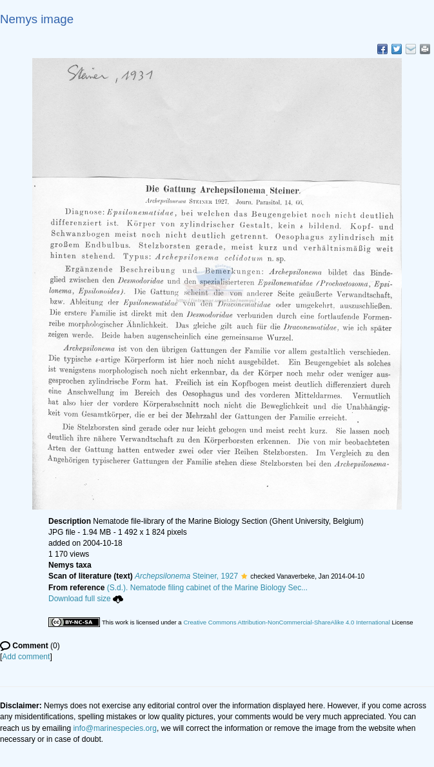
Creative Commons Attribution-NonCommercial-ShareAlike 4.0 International (286, 622)
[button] (244, 576)
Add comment (26, 656)
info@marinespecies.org (115, 728)
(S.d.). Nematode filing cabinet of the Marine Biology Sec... (207, 587)
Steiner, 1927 (186, 576)
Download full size (85, 598)
